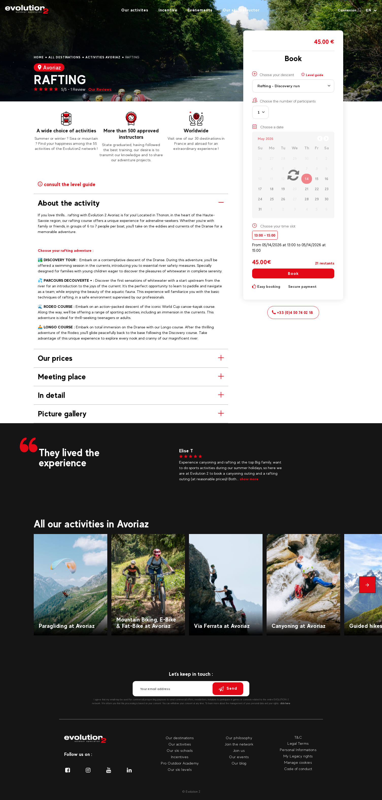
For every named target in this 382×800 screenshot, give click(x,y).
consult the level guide (66, 183)
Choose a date (268, 126)
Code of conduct (298, 769)
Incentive (168, 10)
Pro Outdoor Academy (180, 763)
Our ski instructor (241, 10)
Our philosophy (239, 738)
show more (249, 479)
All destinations (64, 57)
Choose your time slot (277, 226)
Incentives (180, 757)
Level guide (312, 75)
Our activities (179, 744)
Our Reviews (100, 89)
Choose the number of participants (284, 100)
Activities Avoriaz (102, 57)
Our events (239, 757)
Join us (239, 750)
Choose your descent (273, 74)
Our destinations (180, 738)
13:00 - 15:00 (264, 235)
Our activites (134, 10)
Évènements (200, 10)
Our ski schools (180, 750)
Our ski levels (180, 769)
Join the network (239, 744)
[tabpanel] (66, 131)
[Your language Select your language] (371, 10)
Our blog (239, 763)
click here (285, 703)
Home (39, 57)
